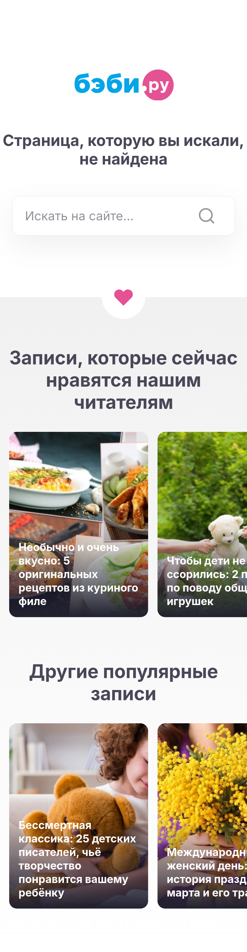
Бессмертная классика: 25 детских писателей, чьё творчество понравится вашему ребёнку (77, 859)
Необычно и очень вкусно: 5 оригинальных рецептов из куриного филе (78, 574)
